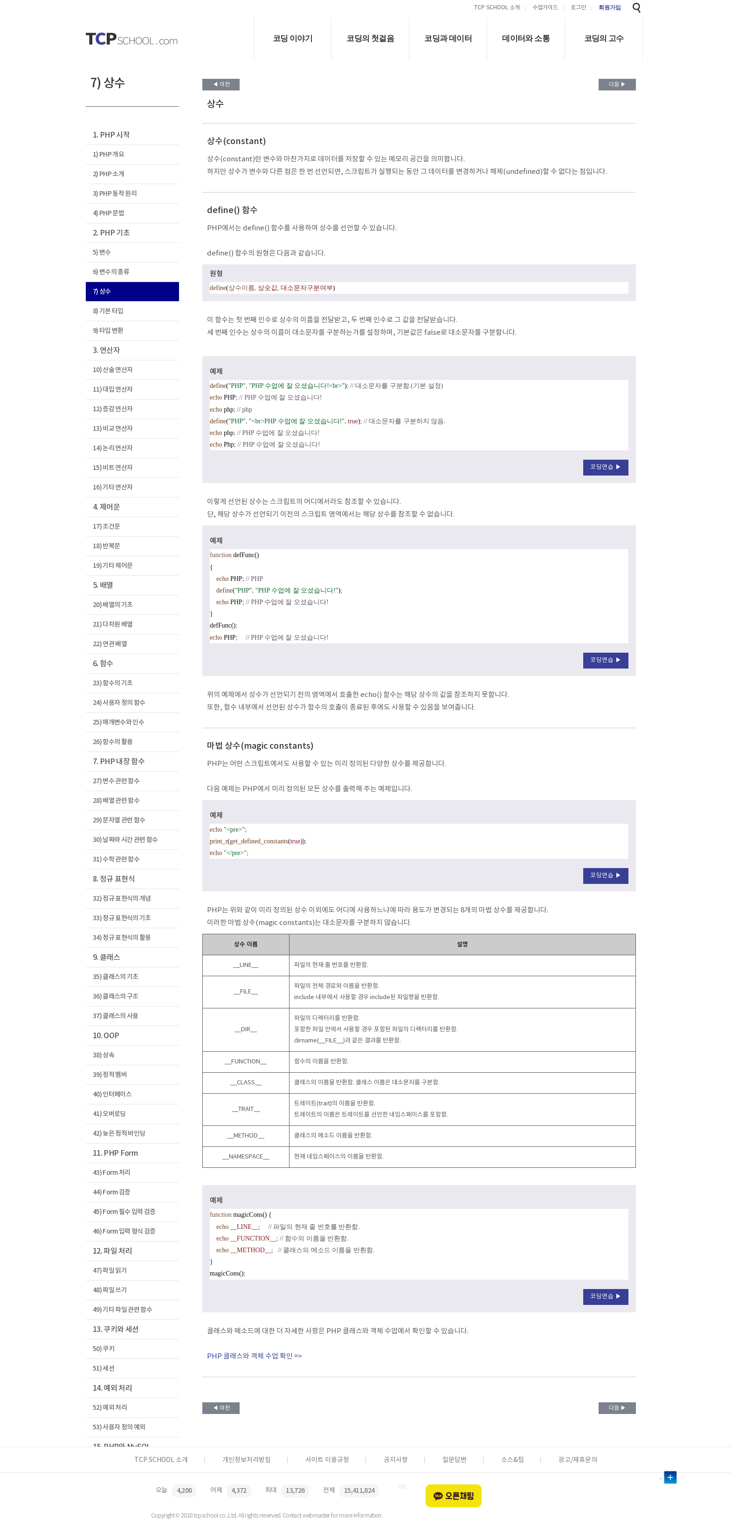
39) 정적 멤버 (110, 1075)
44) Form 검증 (112, 1192)
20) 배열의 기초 (112, 605)
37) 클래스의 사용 (115, 1016)
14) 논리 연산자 (112, 448)
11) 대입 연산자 (112, 389)
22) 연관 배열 (110, 644)
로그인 (578, 8)
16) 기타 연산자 (112, 487)
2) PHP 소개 (108, 174)
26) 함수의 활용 (112, 742)
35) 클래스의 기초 (115, 977)
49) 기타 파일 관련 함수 (122, 1310)
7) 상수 (102, 292)
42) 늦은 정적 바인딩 (119, 1134)
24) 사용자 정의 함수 (119, 703)
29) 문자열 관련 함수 (119, 820)
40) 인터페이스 (112, 1094)
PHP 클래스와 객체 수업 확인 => (254, 1356)
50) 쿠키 (103, 1349)
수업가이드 (545, 8)
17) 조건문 (106, 527)
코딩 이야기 (292, 38)
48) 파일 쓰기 (110, 1290)
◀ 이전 (221, 85)
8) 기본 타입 (108, 311)
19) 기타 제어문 (112, 566)
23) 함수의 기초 (112, 683)
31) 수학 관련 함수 (116, 859)
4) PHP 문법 (108, 213)
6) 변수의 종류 (111, 272)
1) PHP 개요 (108, 155)
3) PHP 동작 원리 (115, 194)
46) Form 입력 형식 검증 (124, 1231)
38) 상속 (103, 1055)
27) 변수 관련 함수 (116, 781)
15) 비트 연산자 (112, 468)
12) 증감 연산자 (112, 409)
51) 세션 (103, 1368)
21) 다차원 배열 (112, 624)
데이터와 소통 (526, 38)
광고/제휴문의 (578, 1460)
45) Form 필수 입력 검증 (124, 1212)
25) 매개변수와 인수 (118, 722)
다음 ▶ (617, 85)
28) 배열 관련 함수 (116, 801)
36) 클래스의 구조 (115, 996)
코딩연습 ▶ (605, 467)
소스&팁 (512, 1460)
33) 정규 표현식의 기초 (122, 918)
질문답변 (454, 1460)
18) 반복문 (106, 546)
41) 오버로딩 (109, 1114)
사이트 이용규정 (327, 1460)
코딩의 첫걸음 (370, 38)
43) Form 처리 (112, 1173)
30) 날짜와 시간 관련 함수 (125, 840)
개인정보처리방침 (246, 1460)
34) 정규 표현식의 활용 (122, 938)
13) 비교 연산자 (112, 429)
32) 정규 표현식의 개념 (122, 899)
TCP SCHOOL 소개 (497, 8)
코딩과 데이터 (448, 38)
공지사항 (396, 1460)
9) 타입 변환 (108, 331)
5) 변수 (102, 252)
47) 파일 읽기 (110, 1271)
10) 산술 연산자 (112, 370)
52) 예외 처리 (110, 1408)
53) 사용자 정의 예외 (119, 1427)
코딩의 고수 (604, 38)
